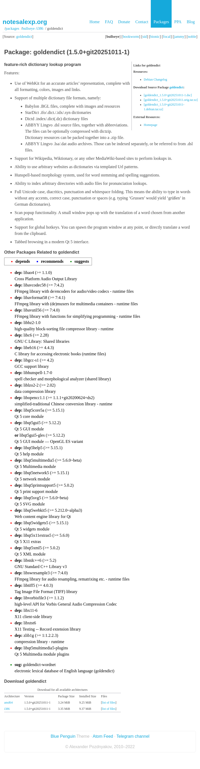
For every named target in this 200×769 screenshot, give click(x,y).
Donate (124, 22)
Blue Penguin (63, 736)
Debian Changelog (155, 79)
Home (95, 22)
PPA (178, 22)
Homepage (150, 125)
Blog (191, 22)
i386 (7, 709)
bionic (155, 36)
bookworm (131, 36)
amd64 (8, 702)
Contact (141, 22)
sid (144, 36)
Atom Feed (103, 736)
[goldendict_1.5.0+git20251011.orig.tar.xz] (171, 100)
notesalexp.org (25, 21)
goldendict (24, 36)
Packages (161, 22)
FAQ (109, 22)
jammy (179, 36)
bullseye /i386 (32, 28)
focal (167, 36)
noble (192, 36)
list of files (108, 702)
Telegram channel (132, 736)
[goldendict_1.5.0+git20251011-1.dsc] (168, 95)
